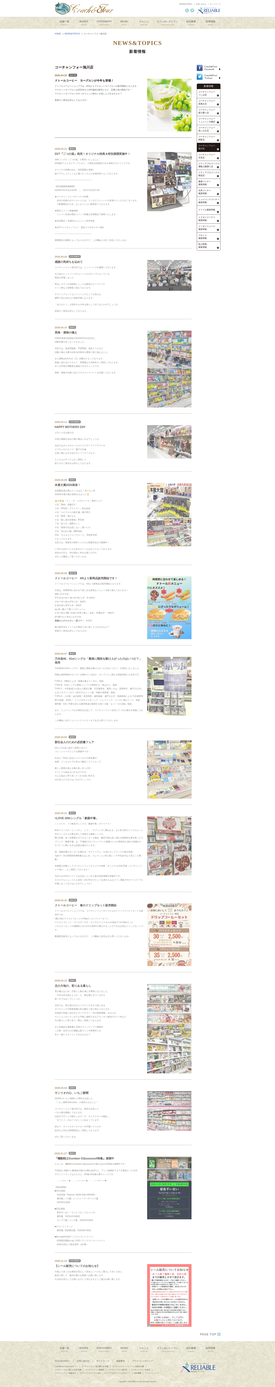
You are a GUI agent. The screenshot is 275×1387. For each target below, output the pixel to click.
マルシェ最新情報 (202, 236)
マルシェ (144, 23)
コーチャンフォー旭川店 (206, 147)
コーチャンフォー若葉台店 (206, 102)
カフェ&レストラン (167, 23)
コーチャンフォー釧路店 (206, 138)
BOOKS (84, 23)
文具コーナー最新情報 (204, 192)
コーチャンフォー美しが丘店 (206, 129)
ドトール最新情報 (206, 210)
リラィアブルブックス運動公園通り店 (208, 165)
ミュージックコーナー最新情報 (208, 201)
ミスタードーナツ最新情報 (206, 219)
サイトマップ (215, 4)
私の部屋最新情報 (202, 245)
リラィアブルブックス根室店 (208, 174)
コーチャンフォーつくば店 (206, 93)
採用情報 (210, 23)
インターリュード (152, 1373)
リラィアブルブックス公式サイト (117, 1373)
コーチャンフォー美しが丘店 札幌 (68, 1370)
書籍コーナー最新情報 (204, 183)
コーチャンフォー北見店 (206, 156)
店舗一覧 (64, 23)
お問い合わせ (201, 4)
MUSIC (124, 23)
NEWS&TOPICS (185, 4)
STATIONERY (104, 23)
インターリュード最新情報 (206, 227)
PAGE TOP (210, 1334)
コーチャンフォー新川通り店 (206, 111)
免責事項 (120, 1361)
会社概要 (191, 23)
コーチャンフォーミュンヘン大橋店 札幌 (128, 1366)
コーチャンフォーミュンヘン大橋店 (206, 120)
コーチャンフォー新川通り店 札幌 (95, 1366)
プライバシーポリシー (142, 1361)
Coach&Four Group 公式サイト (66, 1366)
